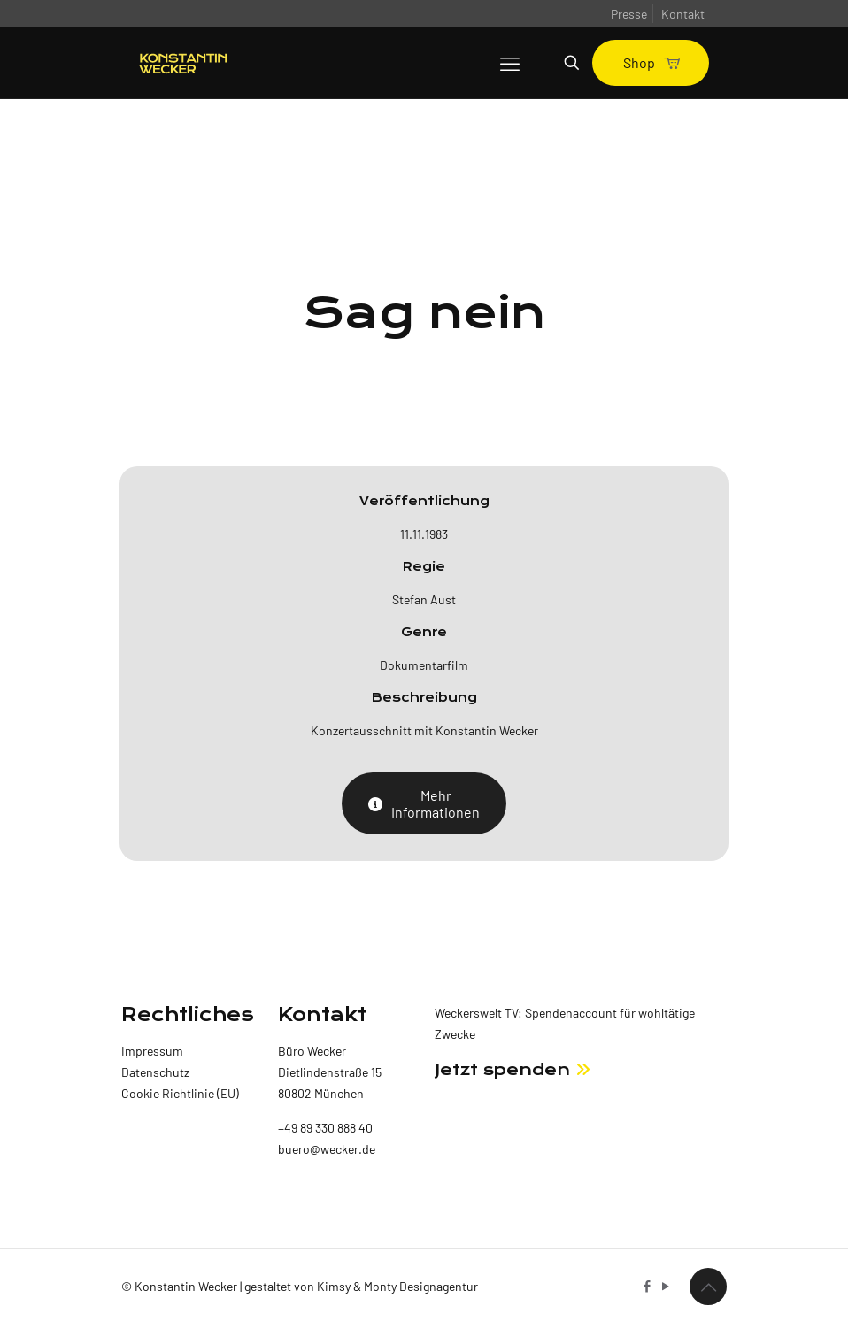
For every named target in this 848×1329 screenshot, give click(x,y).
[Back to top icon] (708, 1286)
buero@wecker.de (326, 1148)
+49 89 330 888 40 (325, 1127)
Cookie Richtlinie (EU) (180, 1093)
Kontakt (683, 13)
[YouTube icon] (665, 1286)
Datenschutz (155, 1071)
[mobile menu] (510, 63)
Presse (629, 13)
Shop (650, 62)
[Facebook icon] (646, 1286)
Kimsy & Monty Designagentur (397, 1286)
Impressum (152, 1050)
